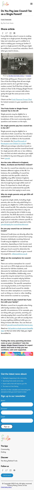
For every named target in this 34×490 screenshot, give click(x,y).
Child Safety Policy (6, 487)
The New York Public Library (16, 76)
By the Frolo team (7, 23)
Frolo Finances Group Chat (22, 99)
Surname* (4, 409)
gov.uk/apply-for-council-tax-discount (14, 224)
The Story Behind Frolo (9, 461)
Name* (3, 401)
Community (5, 449)
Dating (3, 452)
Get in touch (7, 475)
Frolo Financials (6, 20)
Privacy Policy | (12, 485)
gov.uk (7, 158)
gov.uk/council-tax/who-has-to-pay (20, 325)
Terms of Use (22, 485)
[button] (30, 3)
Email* (3, 417)
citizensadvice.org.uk (19, 254)
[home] (6, 3)
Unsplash (28, 76)
